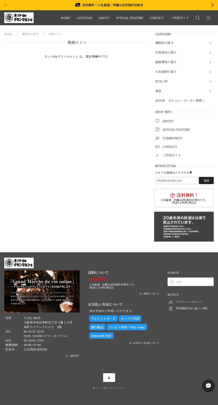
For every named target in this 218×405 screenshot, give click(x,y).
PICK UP (161, 81)
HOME (65, 18)
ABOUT (104, 18)
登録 (206, 180)
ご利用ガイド (180, 18)
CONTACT (157, 18)
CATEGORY (84, 18)
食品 (158, 91)
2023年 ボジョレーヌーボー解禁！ (180, 101)
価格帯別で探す (165, 62)
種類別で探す (164, 43)
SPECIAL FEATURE (129, 18)
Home (8, 34)
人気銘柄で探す (165, 72)
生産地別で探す (165, 52)
